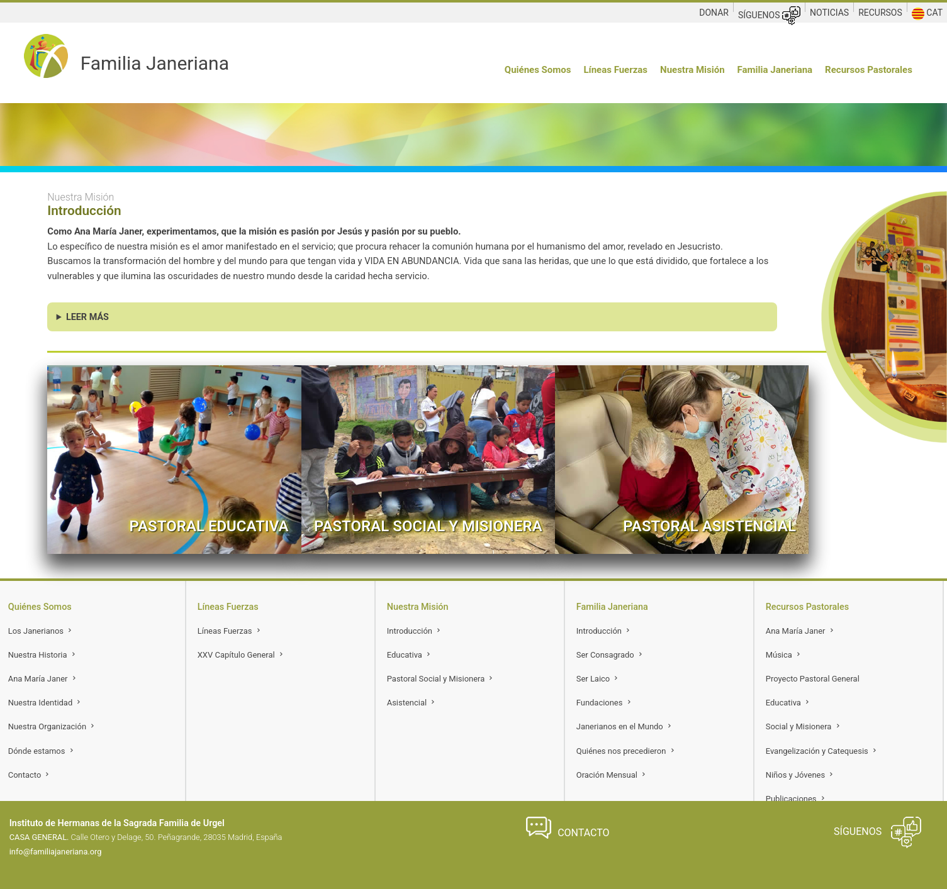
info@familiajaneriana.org (55, 851)
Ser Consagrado (610, 655)
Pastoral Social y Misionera (441, 678)
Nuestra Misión (692, 69)
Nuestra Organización (52, 726)
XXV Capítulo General (241, 655)
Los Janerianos (41, 631)
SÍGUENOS (769, 15)
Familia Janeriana (775, 69)
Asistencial (412, 702)
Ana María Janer (43, 678)
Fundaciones (604, 702)
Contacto (30, 775)
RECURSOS (880, 13)
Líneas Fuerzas (615, 69)
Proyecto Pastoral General (813, 678)
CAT (927, 14)
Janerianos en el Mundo (624, 726)
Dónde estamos (42, 751)
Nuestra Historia (42, 655)
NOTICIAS (829, 13)
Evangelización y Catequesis (822, 751)
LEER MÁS (87, 317)
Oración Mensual (611, 775)
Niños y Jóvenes (801, 775)
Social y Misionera (804, 726)
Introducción (414, 631)
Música (784, 655)
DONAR (714, 13)
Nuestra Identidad (45, 702)
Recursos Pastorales (868, 69)
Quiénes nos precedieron (626, 751)
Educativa (409, 655)
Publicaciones (796, 798)
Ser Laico (598, 678)
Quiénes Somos (538, 69)
